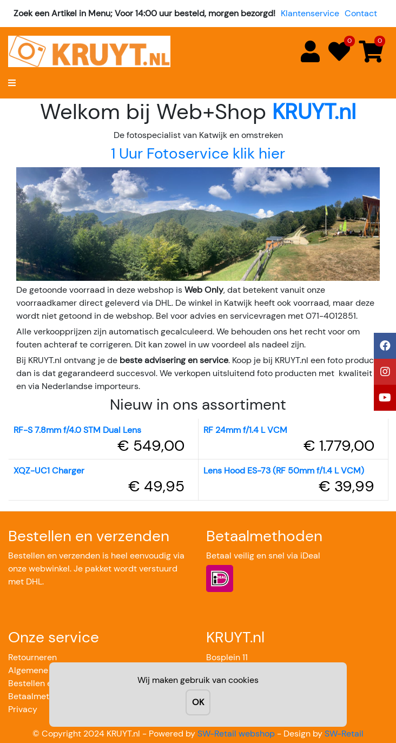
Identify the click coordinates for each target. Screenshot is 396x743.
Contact (361, 13)
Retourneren (32, 657)
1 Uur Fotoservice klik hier (198, 153)
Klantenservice (310, 13)
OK (198, 702)
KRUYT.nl (314, 111)
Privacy (22, 709)
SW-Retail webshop (236, 733)
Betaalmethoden (41, 696)
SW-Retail (344, 733)
